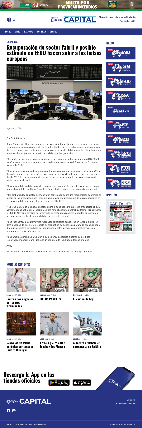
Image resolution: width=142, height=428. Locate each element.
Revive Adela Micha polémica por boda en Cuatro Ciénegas (20, 346)
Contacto (131, 400)
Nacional (28, 31)
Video (17, 31)
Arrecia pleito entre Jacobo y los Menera (52, 344)
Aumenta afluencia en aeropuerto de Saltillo (87, 344)
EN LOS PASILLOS (50, 299)
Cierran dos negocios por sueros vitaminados (20, 302)
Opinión (43, 295)
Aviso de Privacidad (125, 403)
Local (8, 31)
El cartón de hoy (83, 299)
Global (53, 31)
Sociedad (41, 31)
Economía (12, 42)
